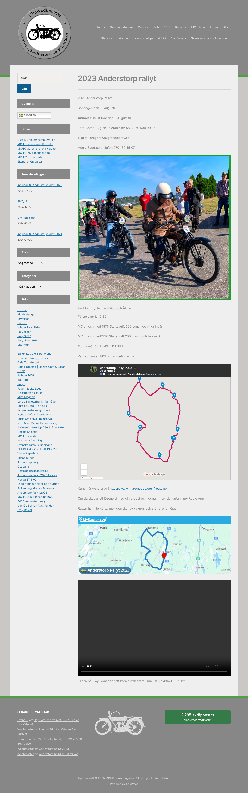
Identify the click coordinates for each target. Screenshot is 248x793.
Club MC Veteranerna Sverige (36, 139)
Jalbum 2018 (161, 27)
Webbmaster (25, 729)
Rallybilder (24, 331)
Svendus (22, 720)
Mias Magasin (26, 397)
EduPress (132, 783)
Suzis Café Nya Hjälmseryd (34, 418)
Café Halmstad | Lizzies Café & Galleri (41, 366)
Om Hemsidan (26, 217)
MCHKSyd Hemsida (29, 157)
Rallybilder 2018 (27, 340)
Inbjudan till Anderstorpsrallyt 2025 (39, 185)
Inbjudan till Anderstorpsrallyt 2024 (39, 234)
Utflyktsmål (218, 27)
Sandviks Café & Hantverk (34, 353)
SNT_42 (22, 201)
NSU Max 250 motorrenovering (37, 423)
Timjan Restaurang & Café (33, 410)
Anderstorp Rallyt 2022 (32, 492)
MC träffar (198, 27)
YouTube (177, 38)
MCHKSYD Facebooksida (33, 152)
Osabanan (23, 466)
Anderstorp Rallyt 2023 (54, 748)
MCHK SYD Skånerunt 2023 (35, 496)
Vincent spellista (27, 453)
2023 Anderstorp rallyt (31, 501)
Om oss (143, 27)
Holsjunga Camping (29, 440)
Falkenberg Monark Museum (35, 488)
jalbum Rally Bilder (28, 327)
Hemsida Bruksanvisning (32, 470)
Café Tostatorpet (28, 362)
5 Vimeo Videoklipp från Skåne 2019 (40, 427)
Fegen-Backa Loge (29, 388)
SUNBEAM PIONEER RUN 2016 (37, 449)
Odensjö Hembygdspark (32, 358)
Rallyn (179, 27)
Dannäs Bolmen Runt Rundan (35, 505)
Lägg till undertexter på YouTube (38, 483)
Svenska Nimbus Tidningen (210, 38)
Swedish (27, 115)
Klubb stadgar (143, 38)
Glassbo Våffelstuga (30, 392)
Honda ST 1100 (27, 479)
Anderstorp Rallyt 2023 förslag (37, 475)
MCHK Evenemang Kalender (35, 144)
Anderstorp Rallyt (28, 462)
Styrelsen (107, 38)
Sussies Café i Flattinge (32, 405)
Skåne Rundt (25, 457)
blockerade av (197, 717)
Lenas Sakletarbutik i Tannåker (37, 401)
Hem (99, 27)
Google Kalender (121, 27)
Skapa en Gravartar (29, 161)
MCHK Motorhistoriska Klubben (37, 148)
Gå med (124, 38)
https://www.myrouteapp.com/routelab (138, 488)
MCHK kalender (27, 436)
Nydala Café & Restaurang (34, 414)
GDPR (162, 38)
